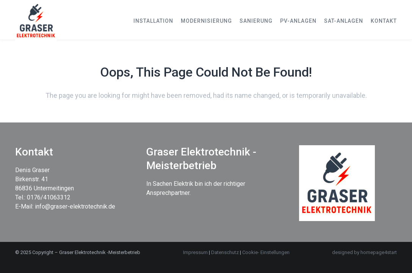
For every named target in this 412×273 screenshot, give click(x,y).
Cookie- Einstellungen (266, 252)
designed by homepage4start (364, 252)
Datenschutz (225, 252)
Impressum (195, 252)
